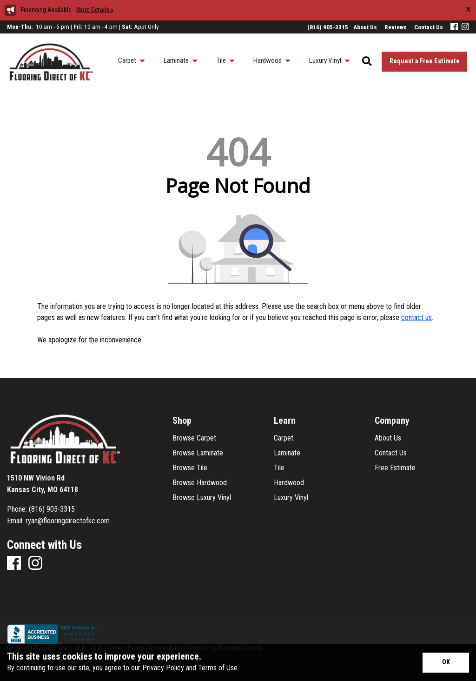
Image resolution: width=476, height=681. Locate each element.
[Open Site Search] (367, 62)
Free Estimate (395, 468)
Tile (279, 468)
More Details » (94, 9)
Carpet (283, 438)
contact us (416, 317)
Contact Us (391, 453)
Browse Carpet (194, 438)
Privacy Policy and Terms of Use (190, 667)
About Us (388, 438)
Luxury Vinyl (291, 497)
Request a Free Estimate (425, 61)
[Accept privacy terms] (446, 663)
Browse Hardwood (199, 483)
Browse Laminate (197, 453)
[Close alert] (468, 9)
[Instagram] (465, 27)
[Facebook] (454, 27)
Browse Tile (189, 468)
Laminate (287, 453)
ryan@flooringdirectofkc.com (68, 520)
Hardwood (289, 483)
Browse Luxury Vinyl (201, 497)
